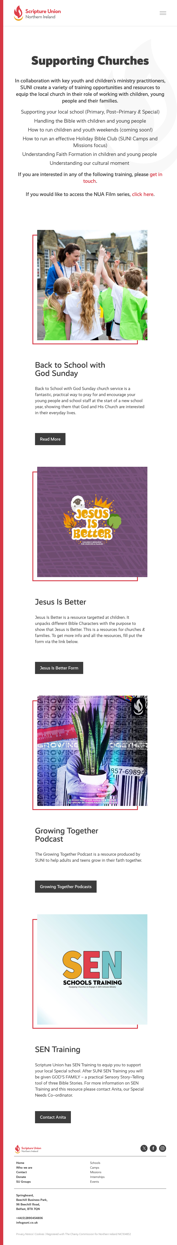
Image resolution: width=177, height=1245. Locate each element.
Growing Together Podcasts (66, 886)
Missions (95, 1172)
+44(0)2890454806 (29, 1218)
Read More (50, 439)
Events (94, 1182)
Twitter (144, 1148)
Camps (94, 1168)
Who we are (24, 1168)
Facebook (153, 1148)
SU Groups (23, 1182)
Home (20, 1163)
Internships (97, 1177)
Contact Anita (53, 1117)
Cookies (39, 1234)
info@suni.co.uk (27, 1222)
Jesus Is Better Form (59, 668)
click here (142, 194)
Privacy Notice (24, 1234)
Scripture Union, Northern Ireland (37, 13)
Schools (95, 1163)
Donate (21, 1177)
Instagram (162, 1148)
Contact (21, 1172)
